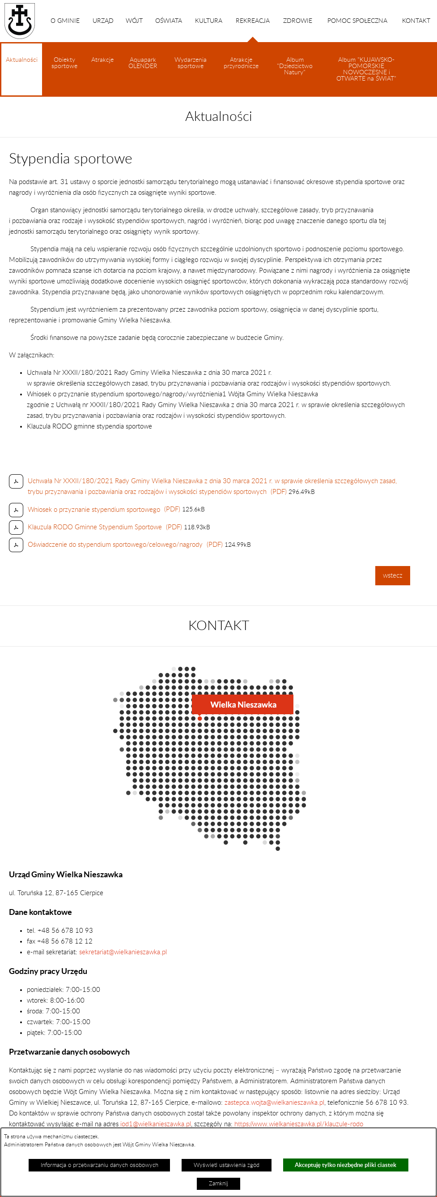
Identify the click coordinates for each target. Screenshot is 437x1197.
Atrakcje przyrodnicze (241, 63)
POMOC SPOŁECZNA (357, 21)
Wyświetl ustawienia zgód (226, 1165)
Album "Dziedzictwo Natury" (295, 66)
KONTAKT (416, 21)
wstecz (393, 575)
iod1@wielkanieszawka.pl (155, 1124)
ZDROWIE (297, 21)
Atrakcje (102, 60)
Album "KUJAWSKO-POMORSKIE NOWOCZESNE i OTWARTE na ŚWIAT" (366, 69)
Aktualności (22, 76)
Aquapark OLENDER (142, 63)
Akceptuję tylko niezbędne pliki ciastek (345, 1165)
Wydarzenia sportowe (190, 63)
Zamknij (218, 1183)
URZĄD (103, 21)
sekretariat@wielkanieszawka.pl (123, 952)
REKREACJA (253, 30)
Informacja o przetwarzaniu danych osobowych (99, 1165)
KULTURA (208, 21)
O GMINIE (65, 21)
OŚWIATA (168, 21)
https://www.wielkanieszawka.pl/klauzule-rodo (298, 1124)
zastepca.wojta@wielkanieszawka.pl (274, 1102)
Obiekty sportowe (64, 63)
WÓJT (134, 21)
